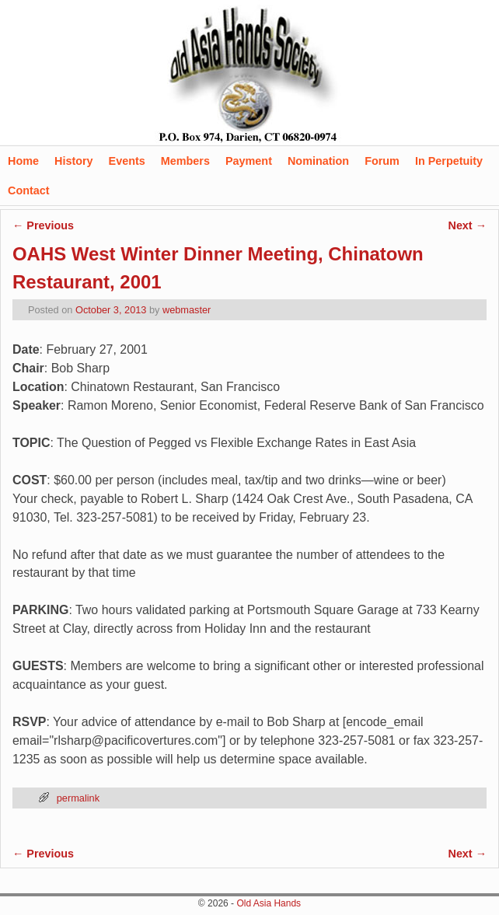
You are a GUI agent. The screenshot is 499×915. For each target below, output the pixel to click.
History (73, 161)
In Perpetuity (449, 161)
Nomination (318, 161)
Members (185, 161)
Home (23, 161)
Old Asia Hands (268, 903)
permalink (78, 798)
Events (127, 161)
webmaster (186, 310)
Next (467, 225)
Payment (248, 161)
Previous (43, 225)
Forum (382, 161)
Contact (29, 190)
